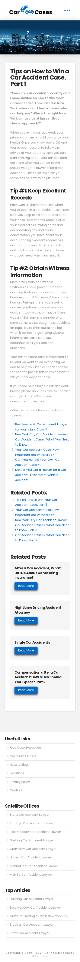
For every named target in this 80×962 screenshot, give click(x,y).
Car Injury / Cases (23, 756)
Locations (17, 773)
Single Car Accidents (32, 642)
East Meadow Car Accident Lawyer (35, 832)
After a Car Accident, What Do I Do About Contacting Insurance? (38, 573)
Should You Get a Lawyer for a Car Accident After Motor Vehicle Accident (40, 475)
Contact (16, 790)
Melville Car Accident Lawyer (31, 874)
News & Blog (19, 764)
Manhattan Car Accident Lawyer (34, 866)
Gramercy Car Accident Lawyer (33, 849)
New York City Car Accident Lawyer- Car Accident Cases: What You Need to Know (42, 439)
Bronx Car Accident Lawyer (29, 814)
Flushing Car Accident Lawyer (31, 840)
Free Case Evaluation (25, 747)
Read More (26, 586)
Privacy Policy (20, 782)
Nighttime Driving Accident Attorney (38, 610)
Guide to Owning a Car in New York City (39, 916)
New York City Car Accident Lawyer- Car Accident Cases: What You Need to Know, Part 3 (42, 525)
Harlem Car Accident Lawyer (31, 857)
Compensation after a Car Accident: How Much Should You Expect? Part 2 (38, 677)
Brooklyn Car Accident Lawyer (32, 823)
